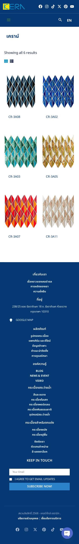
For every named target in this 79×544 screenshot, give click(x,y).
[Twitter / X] (59, 6)
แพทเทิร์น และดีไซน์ (40, 341)
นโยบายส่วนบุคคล (28, 518)
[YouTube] (72, 6)
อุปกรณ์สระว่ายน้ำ (39, 415)
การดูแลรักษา (39, 356)
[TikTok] (53, 6)
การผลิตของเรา (40, 286)
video (39, 381)
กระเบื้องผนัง (39, 430)
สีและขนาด (39, 395)
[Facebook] (40, 6)
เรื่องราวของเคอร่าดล (39, 282)
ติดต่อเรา (39, 442)
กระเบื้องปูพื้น (39, 435)
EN (69, 20)
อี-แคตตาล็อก (39, 452)
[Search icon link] (60, 20)
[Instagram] (47, 6)
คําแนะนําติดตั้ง (39, 351)
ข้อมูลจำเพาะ (39, 346)
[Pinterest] (66, 6)
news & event (39, 376)
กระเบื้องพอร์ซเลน (39, 404)
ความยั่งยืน (39, 291)
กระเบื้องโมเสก (39, 400)
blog (39, 371)
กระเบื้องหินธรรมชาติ (40, 409)
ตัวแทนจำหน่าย (39, 447)
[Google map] (21, 320)
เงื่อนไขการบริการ (51, 518)
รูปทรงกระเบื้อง (39, 336)
